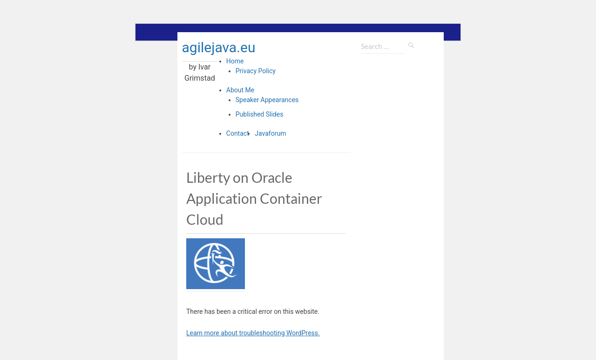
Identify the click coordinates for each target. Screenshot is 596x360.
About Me (240, 90)
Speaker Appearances (267, 100)
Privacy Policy (256, 71)
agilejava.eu (219, 47)
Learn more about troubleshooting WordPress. (253, 333)
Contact (237, 133)
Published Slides (260, 114)
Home (235, 61)
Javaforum (270, 133)
